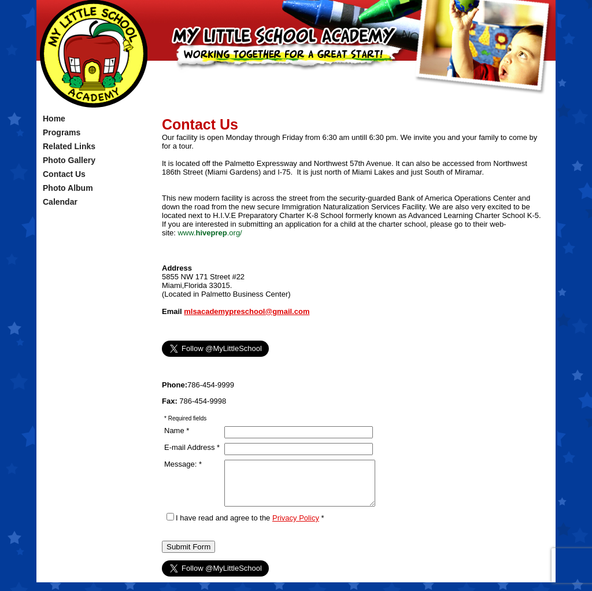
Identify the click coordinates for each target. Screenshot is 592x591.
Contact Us (64, 174)
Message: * (183, 464)
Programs (61, 132)
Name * (176, 430)
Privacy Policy (295, 526)
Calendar (60, 201)
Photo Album (68, 188)
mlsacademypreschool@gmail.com (246, 311)
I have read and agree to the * (245, 526)
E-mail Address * (192, 447)
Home (54, 118)
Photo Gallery (69, 160)
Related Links (69, 146)
